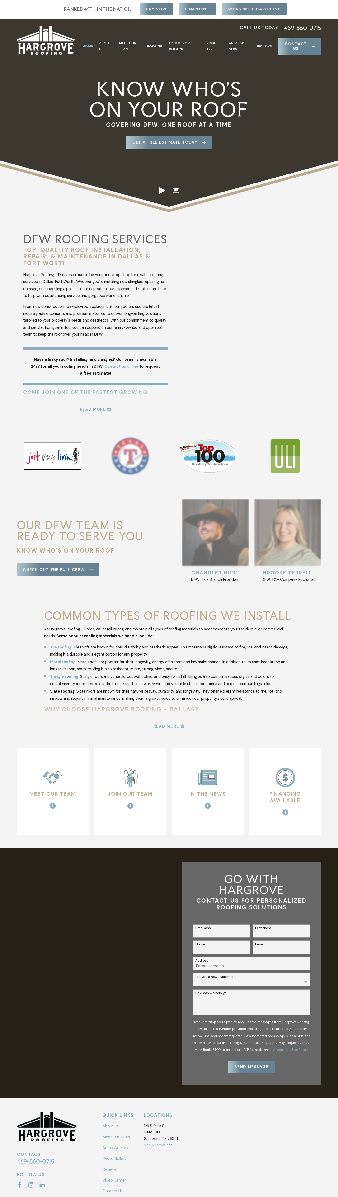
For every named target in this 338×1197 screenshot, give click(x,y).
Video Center (114, 1180)
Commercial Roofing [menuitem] (180, 46)
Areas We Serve (117, 1147)
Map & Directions (158, 1145)
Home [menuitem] (88, 46)
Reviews (110, 1169)
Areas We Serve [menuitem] (237, 46)
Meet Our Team (116, 1137)
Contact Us (300, 46)
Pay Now (156, 9)
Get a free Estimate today (169, 142)
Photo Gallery (115, 1158)
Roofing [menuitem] (155, 46)
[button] (176, 191)
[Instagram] (31, 1185)
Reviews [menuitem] (264, 46)
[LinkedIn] (42, 1185)
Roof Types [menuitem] (211, 46)
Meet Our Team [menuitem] (127, 46)
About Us (111, 1126)
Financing (197, 9)
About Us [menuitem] (105, 46)
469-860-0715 (302, 27)
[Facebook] (19, 1185)
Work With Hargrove (254, 9)
